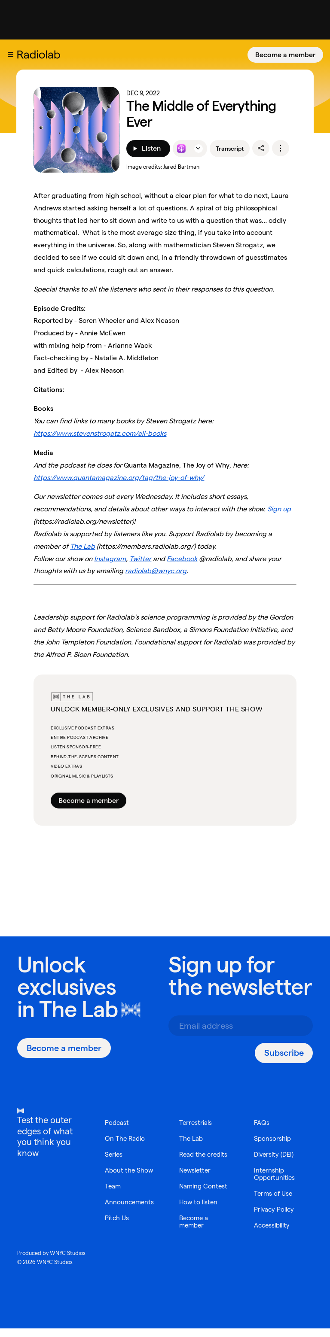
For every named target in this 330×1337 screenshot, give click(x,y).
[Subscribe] (284, 1053)
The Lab (78, 1009)
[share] (260, 148)
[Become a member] (285, 55)
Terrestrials (122, 1233)
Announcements (130, 1202)
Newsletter (196, 1161)
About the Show (130, 1170)
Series (114, 1154)
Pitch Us (117, 1218)
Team (113, 1186)
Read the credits (193, 1142)
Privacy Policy (275, 1209)
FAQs (262, 1122)
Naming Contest (191, 1181)
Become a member (285, 54)
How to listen (199, 1200)
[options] (280, 148)
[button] (10, 54)
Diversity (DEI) (275, 1154)
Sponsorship (273, 1138)
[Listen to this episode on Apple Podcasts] (181, 148)
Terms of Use (274, 1193)
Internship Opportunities (275, 1174)
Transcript (230, 148)
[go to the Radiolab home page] (40, 54)
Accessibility (273, 1225)
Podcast (117, 1122)
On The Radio (126, 1138)
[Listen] (148, 148)
